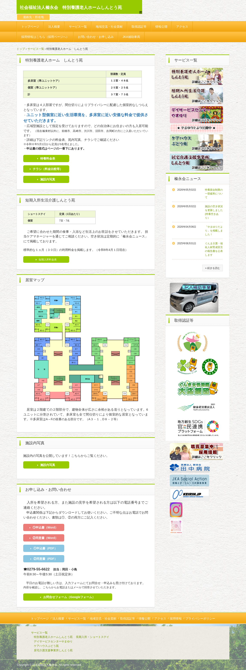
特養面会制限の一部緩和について (214, 193)
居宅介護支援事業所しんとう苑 (46, 650)
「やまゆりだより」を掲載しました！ (214, 230)
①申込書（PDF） (45, 548)
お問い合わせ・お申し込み (96, 37)
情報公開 (161, 26)
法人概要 (54, 26)
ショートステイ (99, 637)
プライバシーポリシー (200, 618)
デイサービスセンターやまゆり (53, 641)
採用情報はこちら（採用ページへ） (45, 37)
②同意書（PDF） (45, 558)
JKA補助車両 (131, 37)
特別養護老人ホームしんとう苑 (53, 637)
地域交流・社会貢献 (109, 26)
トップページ (30, 26)
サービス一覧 (78, 26)
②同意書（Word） (45, 538)
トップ (21, 48)
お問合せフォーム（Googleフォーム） (69, 597)
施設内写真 (47, 179)
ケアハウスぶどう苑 (39, 645)
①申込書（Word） (45, 527)
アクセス (182, 26)
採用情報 (176, 618)
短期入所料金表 (48, 259)
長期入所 (81, 637)
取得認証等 (139, 26)
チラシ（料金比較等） (48, 169)
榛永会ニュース (187, 179)
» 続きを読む (212, 268)
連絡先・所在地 (33, 17)
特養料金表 (47, 158)
